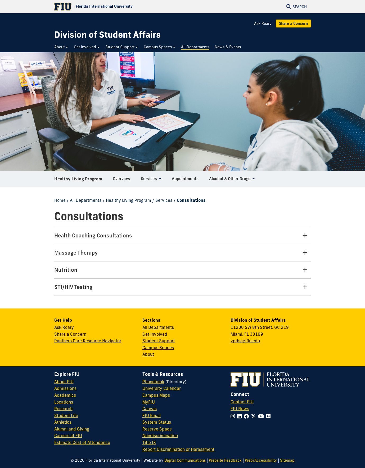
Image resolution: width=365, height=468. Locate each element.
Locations (63, 402)
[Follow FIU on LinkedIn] (240, 416)
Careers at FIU (68, 435)
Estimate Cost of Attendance (82, 442)
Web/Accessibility (261, 460)
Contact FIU (242, 401)
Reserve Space (157, 429)
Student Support (158, 340)
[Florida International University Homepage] (118, 6)
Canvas (149, 408)
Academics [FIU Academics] (65, 395)
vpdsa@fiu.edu (245, 340)
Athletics (62, 422)
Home (60, 200)
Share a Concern (293, 23)
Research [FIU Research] (63, 408)
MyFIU (148, 402)
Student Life (66, 415)
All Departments (85, 200)
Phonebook (153, 381)
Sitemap (287, 460)
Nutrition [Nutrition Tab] (65, 269)
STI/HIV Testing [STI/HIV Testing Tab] (73, 287)
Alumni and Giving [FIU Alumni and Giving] (71, 429)
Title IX (149, 442)
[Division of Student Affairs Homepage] (107, 35)
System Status (156, 422)
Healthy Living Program (78, 180)
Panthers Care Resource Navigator (87, 340)
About (148, 354)
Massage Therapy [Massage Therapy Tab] (76, 252)
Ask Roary (263, 23)
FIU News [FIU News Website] (240, 408)
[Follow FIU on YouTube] (262, 416)
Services (163, 200)
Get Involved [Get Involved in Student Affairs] (154, 334)
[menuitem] (61, 47)
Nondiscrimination (160, 435)
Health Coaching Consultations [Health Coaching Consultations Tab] (93, 235)
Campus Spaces (158, 347)
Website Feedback (225, 460)
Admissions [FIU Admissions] (65, 388)
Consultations (191, 200)
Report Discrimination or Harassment (178, 449)
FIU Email (151, 415)
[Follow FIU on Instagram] (234, 416)
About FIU (64, 381)
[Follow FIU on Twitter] (254, 416)
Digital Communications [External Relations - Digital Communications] (185, 460)
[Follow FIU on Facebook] (247, 416)
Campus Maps (156, 395)
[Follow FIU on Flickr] (269, 416)
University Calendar (161, 388)
